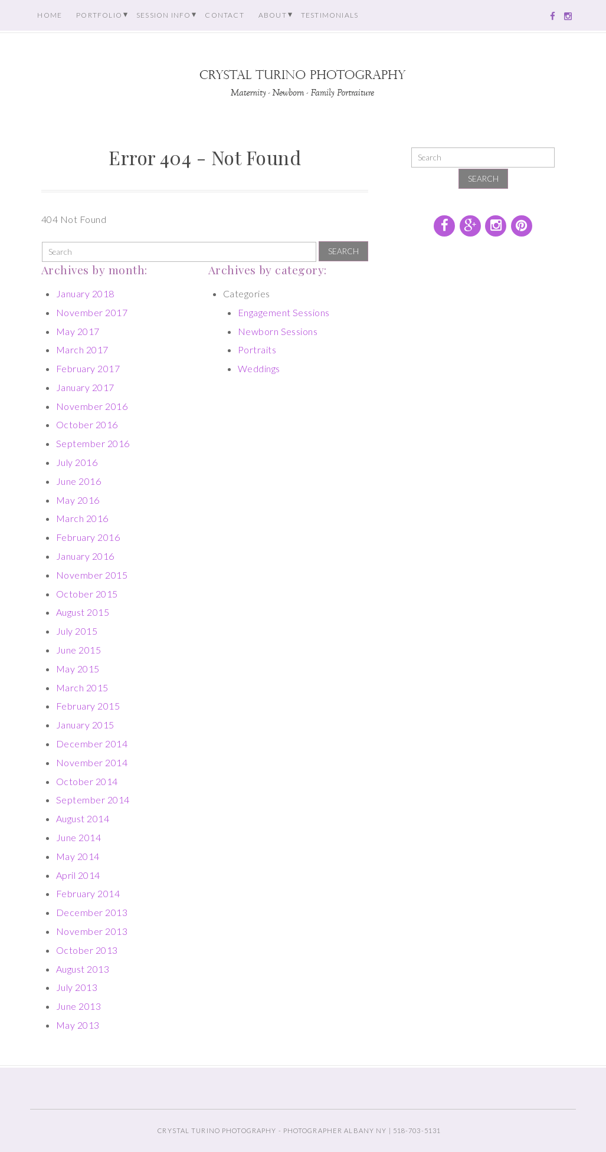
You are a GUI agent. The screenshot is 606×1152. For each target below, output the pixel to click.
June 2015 (78, 649)
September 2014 (93, 799)
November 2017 (91, 312)
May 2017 (78, 331)
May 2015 (78, 668)
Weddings (259, 368)
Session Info (163, 15)
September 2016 (93, 443)
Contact (224, 15)
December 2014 (91, 743)
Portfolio (99, 15)
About (272, 15)
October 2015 (87, 593)
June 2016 (78, 481)
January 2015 (85, 724)
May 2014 (78, 856)
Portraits (257, 349)
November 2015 (91, 574)
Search (343, 251)
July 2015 (76, 630)
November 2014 (91, 762)
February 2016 (88, 537)
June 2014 (78, 837)
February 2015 (88, 705)
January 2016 (85, 556)
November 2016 (91, 406)
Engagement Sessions (284, 312)
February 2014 (88, 893)
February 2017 (88, 368)
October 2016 (87, 424)
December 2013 (91, 912)
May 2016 (78, 500)
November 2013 (91, 931)
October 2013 (87, 950)
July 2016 (76, 462)
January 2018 (85, 293)
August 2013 (82, 968)
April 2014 (78, 875)
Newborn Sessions (278, 331)
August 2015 (82, 612)
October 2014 (87, 781)
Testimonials (329, 15)
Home (49, 15)
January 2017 (85, 387)
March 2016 (82, 518)
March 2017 (82, 349)
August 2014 (82, 818)
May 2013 (78, 1024)
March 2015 (82, 687)
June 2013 (78, 1006)
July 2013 (76, 987)
